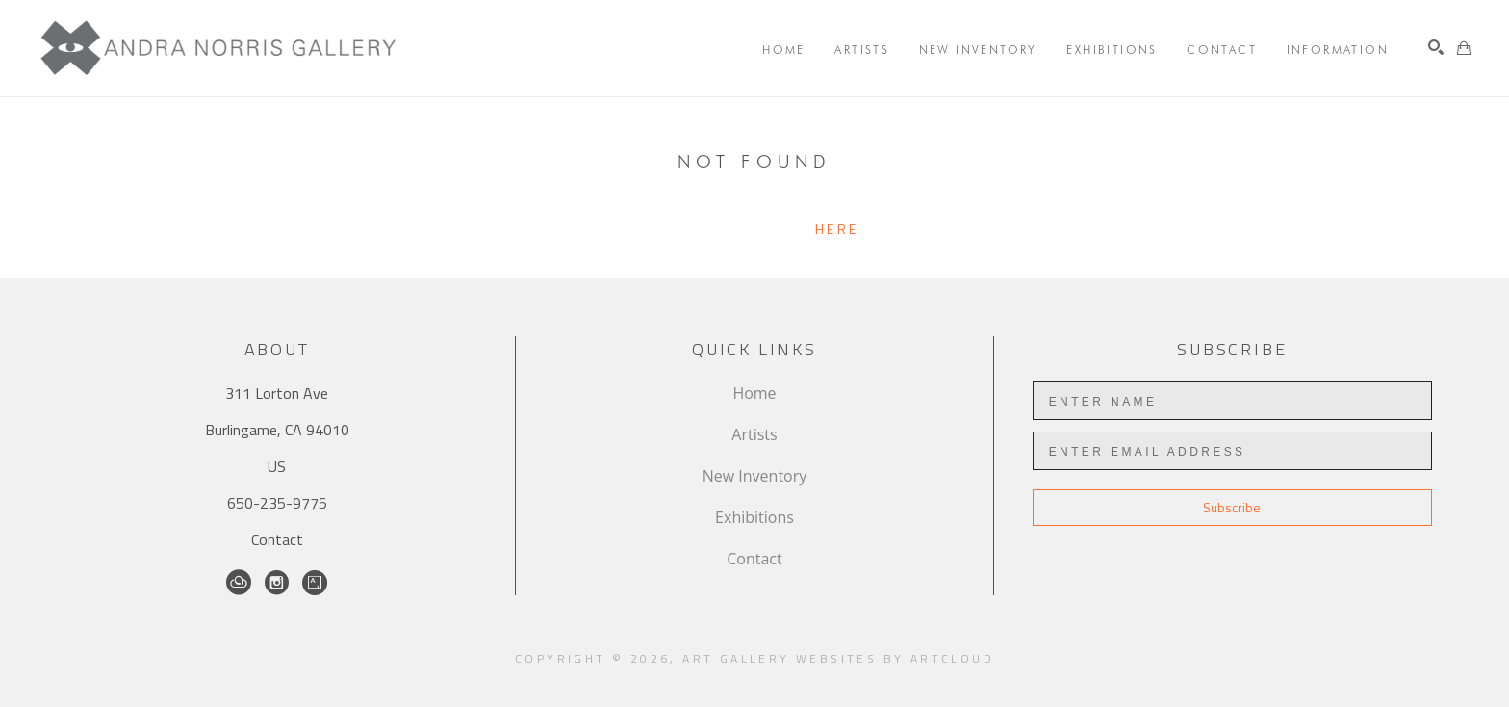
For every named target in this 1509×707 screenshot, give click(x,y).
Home (754, 393)
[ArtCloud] (238, 582)
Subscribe (1232, 507)
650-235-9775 (277, 502)
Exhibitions (754, 517)
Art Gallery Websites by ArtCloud (838, 658)
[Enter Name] (1232, 400)
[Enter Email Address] (1232, 450)
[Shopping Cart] (1464, 48)
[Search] (1436, 47)
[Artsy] (314, 582)
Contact (277, 539)
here (836, 229)
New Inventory (755, 475)
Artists (754, 434)
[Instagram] (277, 582)
